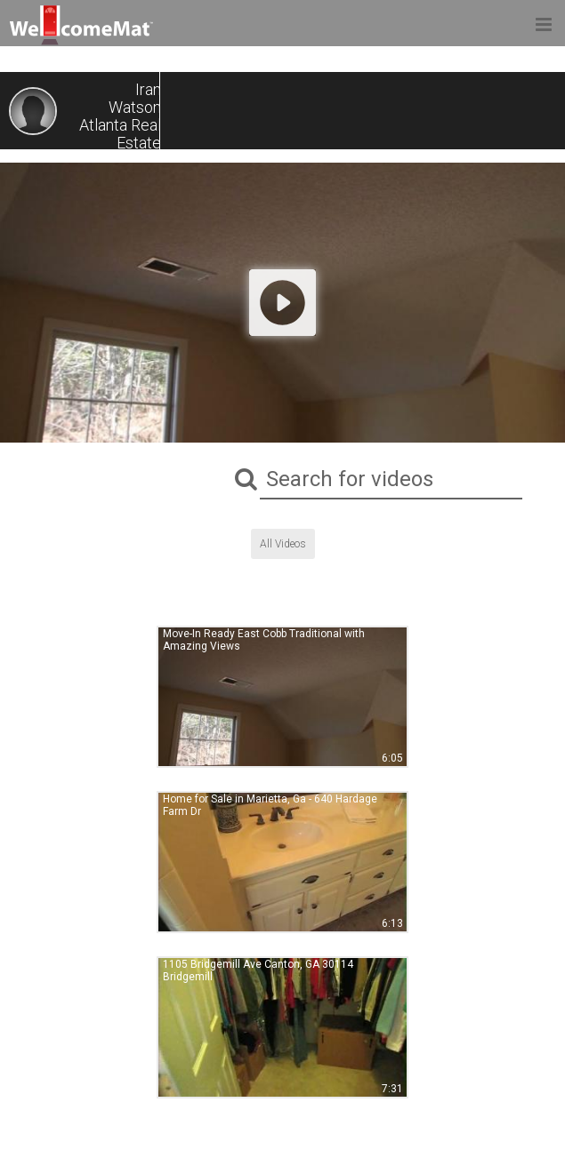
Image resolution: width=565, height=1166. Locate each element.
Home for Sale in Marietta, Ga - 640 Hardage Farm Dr (270, 805)
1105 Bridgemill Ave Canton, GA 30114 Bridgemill (258, 970)
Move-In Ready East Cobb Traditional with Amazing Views (264, 639)
